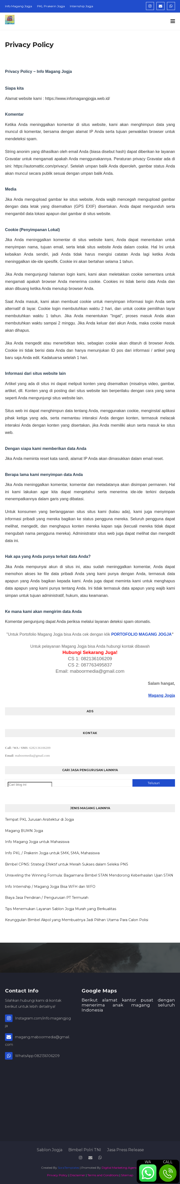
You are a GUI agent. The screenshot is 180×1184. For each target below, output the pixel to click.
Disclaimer (77, 1175)
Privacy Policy (57, 1175)
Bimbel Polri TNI (84, 1149)
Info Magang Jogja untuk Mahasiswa (37, 841)
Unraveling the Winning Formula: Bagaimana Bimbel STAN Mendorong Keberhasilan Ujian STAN (89, 875)
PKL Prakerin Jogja (51, 6)
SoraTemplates (68, 1167)
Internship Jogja (81, 6)
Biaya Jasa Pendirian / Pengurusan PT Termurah (46, 897)
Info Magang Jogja (18, 6)
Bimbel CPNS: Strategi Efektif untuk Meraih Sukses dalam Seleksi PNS (66, 864)
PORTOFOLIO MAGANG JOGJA (141, 634)
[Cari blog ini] (30, 784)
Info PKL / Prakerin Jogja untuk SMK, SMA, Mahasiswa (52, 853)
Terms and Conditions (103, 1175)
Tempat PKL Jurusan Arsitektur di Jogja (39, 819)
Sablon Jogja (49, 1149)
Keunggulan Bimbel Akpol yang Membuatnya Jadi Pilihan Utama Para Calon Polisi (76, 920)
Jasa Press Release (125, 1149)
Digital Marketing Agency (120, 1167)
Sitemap (127, 1175)
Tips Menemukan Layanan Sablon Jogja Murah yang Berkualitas (60, 909)
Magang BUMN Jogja (24, 830)
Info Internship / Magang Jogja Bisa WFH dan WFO (50, 886)
